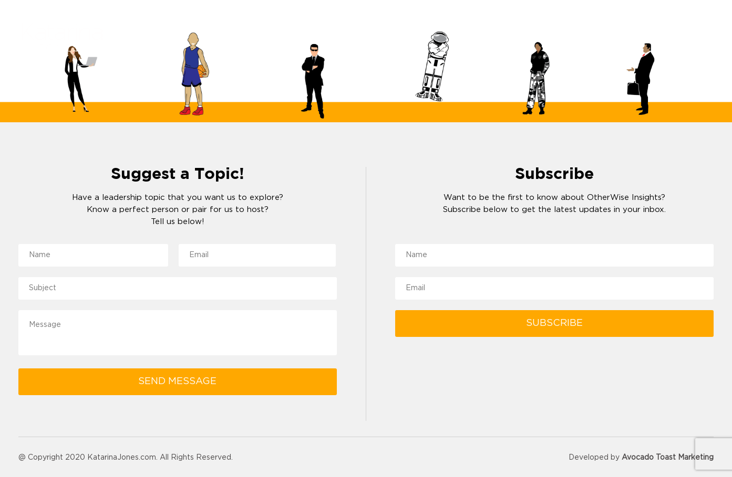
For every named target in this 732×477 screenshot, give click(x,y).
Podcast (642, 38)
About (465, 38)
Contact (696, 38)
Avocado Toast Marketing (668, 457)
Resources (583, 38)
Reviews (523, 38)
